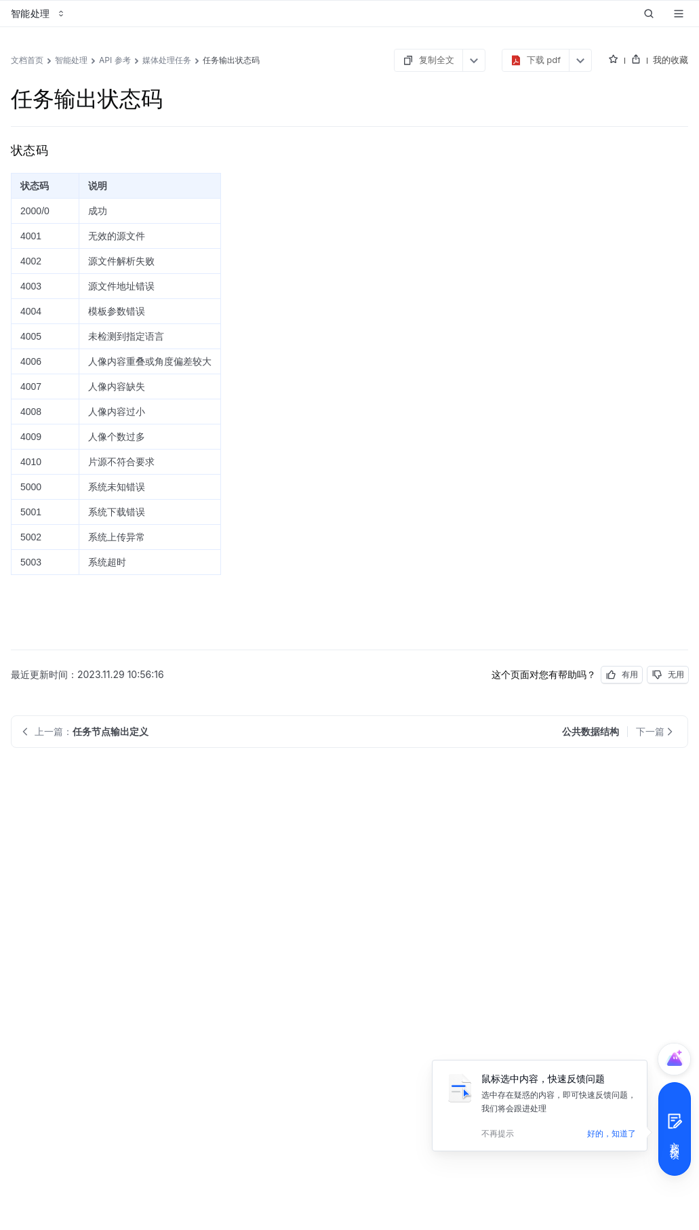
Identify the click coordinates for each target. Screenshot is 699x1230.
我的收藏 (670, 59)
